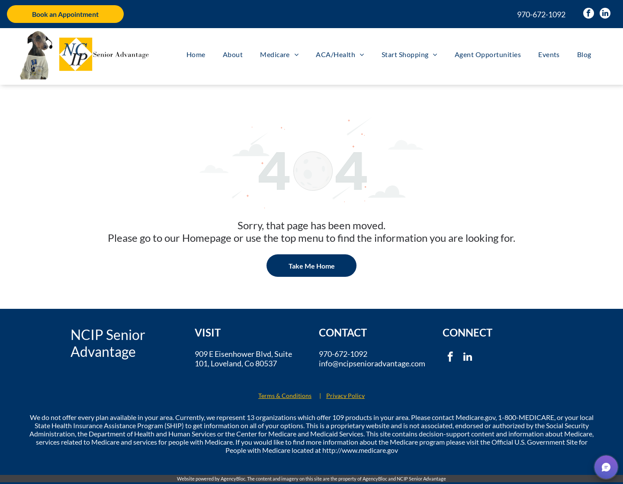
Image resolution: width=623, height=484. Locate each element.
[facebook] (588, 14)
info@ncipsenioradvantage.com (372, 363)
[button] (606, 467)
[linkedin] (605, 14)
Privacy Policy (345, 395)
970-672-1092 (541, 14)
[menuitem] (196, 54)
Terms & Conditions (285, 395)
